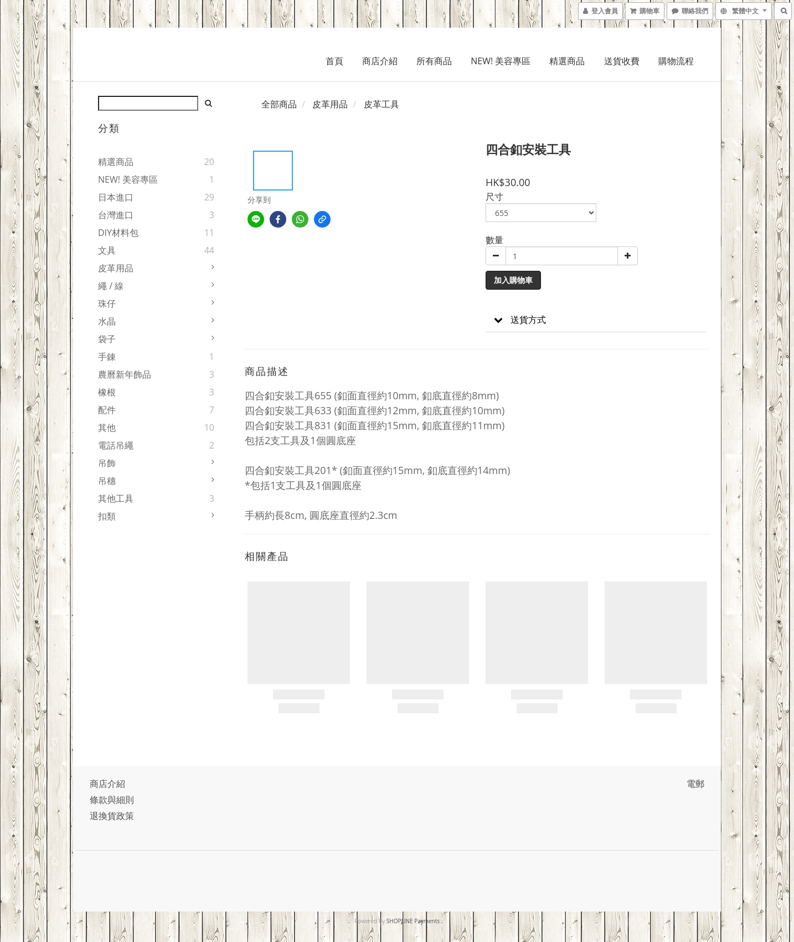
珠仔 (107, 303)
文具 (107, 250)
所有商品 (434, 61)
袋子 (107, 339)
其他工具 (115, 498)
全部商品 (279, 104)
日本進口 (115, 197)
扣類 (107, 516)
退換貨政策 (112, 816)
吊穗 (107, 481)
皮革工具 (381, 104)
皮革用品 (115, 268)
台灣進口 (115, 215)
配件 (107, 410)
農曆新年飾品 (124, 374)
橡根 (107, 392)
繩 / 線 (110, 286)
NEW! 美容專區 (500, 61)
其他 (107, 427)
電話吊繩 (115, 445)
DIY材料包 (118, 233)
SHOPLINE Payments (413, 921)
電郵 (695, 784)
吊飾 (107, 463)
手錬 (107, 357)
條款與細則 (112, 800)
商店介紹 (380, 61)
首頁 (334, 61)
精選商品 (567, 61)
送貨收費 (622, 61)
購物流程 (676, 61)
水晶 (107, 321)
